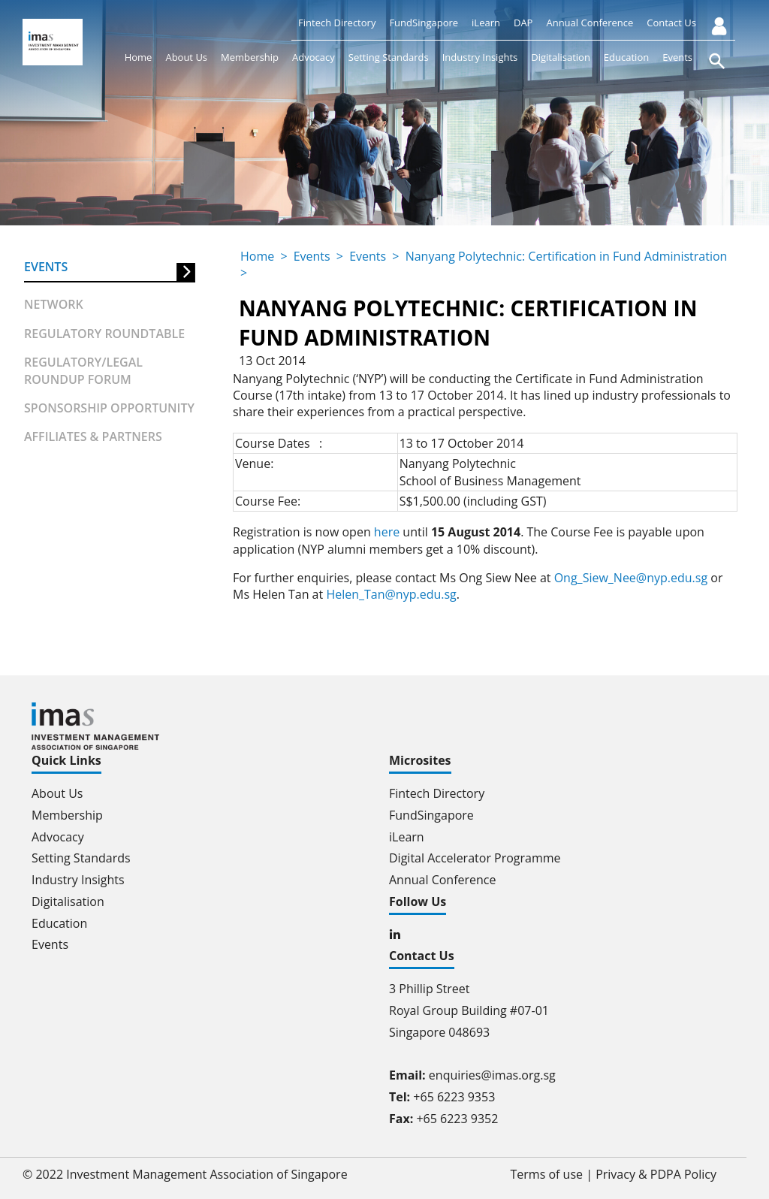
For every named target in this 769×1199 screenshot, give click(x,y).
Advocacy (313, 57)
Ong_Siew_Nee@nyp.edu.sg (630, 577)
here (387, 532)
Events (677, 57)
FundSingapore (423, 22)
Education (626, 57)
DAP (523, 22)
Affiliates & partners (93, 436)
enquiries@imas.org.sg (492, 1075)
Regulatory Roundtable (104, 333)
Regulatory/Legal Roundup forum (83, 370)
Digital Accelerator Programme (475, 858)
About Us (186, 57)
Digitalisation (560, 57)
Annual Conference (589, 22)
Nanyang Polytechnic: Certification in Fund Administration (567, 256)
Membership (250, 57)
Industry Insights (480, 57)
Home (138, 57)
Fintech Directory (336, 22)
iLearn (486, 22)
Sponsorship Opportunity (109, 408)
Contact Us (671, 22)
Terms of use (547, 1174)
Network (53, 304)
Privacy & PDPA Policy (656, 1174)
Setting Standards (388, 57)
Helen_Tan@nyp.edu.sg (391, 594)
